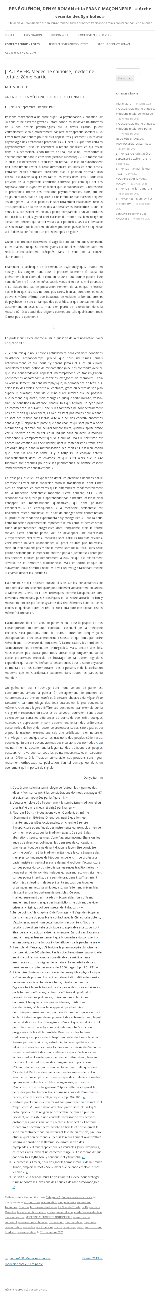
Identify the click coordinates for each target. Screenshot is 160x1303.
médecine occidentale (88, 1212)
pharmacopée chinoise (33, 1222)
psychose (90, 1222)
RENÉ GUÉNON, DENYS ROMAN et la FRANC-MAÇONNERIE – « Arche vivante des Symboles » (80, 12)
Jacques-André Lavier (43, 1207)
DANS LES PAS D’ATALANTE (20, 53)
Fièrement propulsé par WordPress (26, 1289)
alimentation (49, 1202)
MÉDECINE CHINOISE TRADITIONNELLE (49, 1217)
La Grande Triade (69, 1207)
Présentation (33, 35)
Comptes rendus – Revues (94, 35)
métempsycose (14, 1217)
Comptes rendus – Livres (22, 44)
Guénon (24, 1207)
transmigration (27, 1232)
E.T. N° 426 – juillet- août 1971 (134, 188)
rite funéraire (44, 1227)
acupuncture (32, 1202)
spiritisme (69, 1227)
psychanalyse (73, 1222)
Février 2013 (92, 1258)
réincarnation (13, 1227)
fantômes (11, 1207)
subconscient (93, 1227)
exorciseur (84, 1202)
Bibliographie (60, 35)
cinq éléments (67, 1202)
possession (56, 1222)
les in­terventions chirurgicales (36, 1212)
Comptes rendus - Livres (76, 1197)
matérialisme (64, 1212)
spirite (58, 1227)
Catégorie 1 (53, 1197)
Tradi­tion (10, 1232)
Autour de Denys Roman (114, 44)
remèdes (29, 1227)
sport (80, 1227)
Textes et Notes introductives (68, 44)
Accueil (10, 35)
